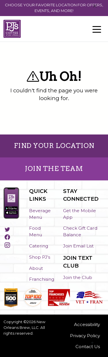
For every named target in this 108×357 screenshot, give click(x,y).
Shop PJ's (39, 257)
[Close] (95, 6)
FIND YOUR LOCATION (54, 146)
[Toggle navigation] (97, 29)
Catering (38, 246)
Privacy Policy (85, 335)
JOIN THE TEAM (54, 169)
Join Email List (78, 246)
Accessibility (87, 324)
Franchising (41, 279)
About (36, 268)
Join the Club (77, 277)
